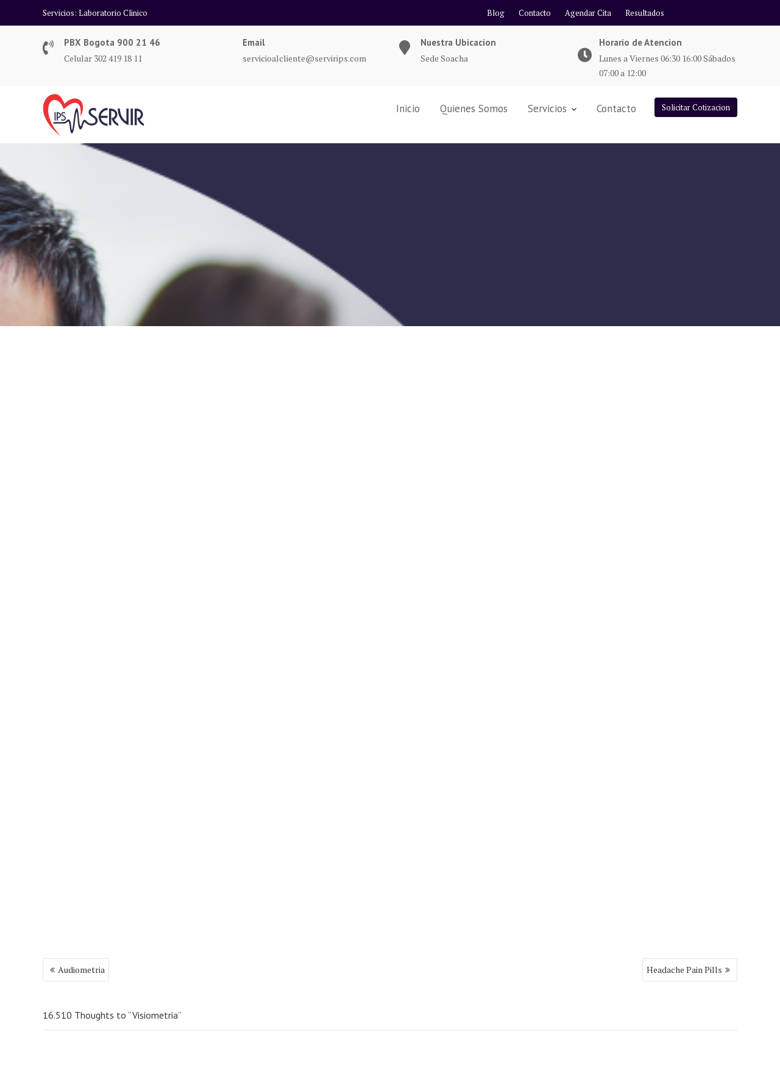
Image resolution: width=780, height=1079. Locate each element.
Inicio (408, 108)
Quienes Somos (474, 108)
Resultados (644, 12)
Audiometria (81, 969)
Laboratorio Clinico (113, 12)
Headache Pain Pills (684, 969)
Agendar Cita (588, 12)
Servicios (547, 108)
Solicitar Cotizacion (696, 107)
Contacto (535, 12)
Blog (496, 12)
